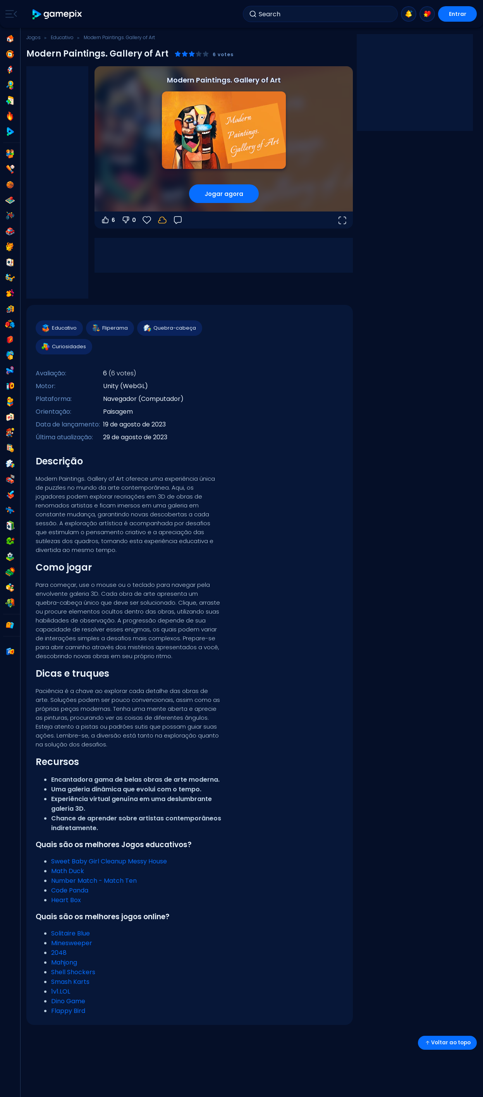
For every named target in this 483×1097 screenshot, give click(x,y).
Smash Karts (70, 981)
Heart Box (66, 900)
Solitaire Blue (70, 933)
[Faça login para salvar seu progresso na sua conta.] (162, 220)
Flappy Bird (68, 1010)
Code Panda (69, 890)
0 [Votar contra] (128, 220)
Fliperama (109, 328)
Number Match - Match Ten (94, 880)
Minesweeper (71, 943)
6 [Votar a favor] (108, 220)
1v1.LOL (60, 991)
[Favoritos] (146, 220)
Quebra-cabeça (169, 328)
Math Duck (67, 871)
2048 (59, 952)
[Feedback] (177, 220)
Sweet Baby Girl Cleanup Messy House (109, 861)
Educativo (62, 37)
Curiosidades (63, 346)
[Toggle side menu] (9, 14)
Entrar (457, 14)
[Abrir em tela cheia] (342, 220)
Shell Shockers (73, 972)
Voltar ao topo (447, 1042)
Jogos (33, 37)
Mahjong (64, 962)
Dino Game (68, 1001)
